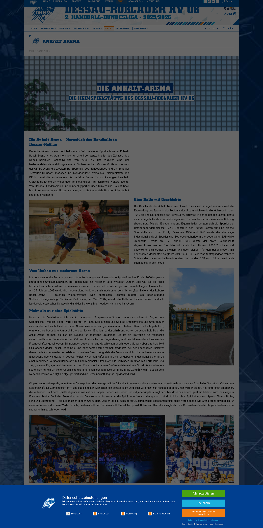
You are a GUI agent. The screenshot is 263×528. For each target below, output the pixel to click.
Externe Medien (159, 513)
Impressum (219, 524)
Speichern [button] (203, 503)
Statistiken (101, 513)
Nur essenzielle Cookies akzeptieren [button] (203, 513)
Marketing (129, 513)
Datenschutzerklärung (205, 524)
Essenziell (74, 513)
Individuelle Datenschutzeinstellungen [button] (203, 520)
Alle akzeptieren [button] (203, 493)
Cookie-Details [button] (188, 524)
